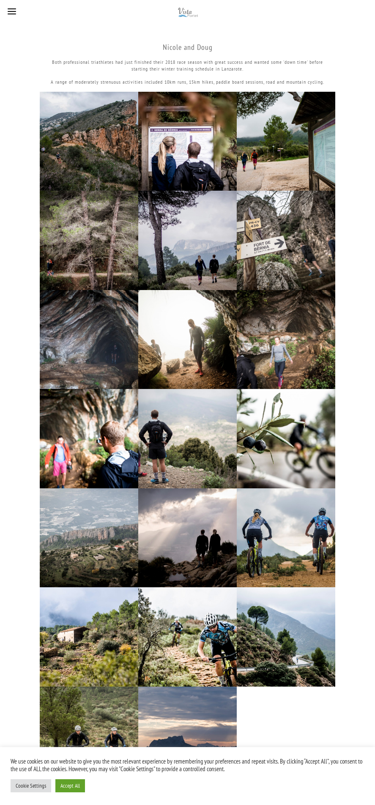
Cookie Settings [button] (31, 785)
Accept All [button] (70, 785)
